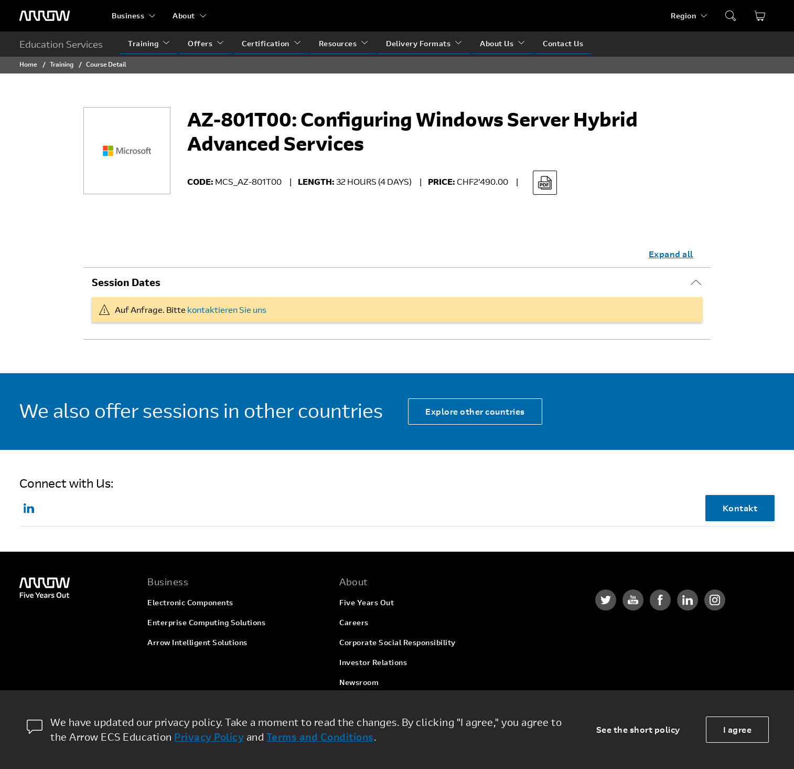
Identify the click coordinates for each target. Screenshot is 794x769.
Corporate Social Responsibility (397, 642)
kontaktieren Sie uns (226, 309)
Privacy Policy (209, 736)
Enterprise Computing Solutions (206, 622)
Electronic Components (190, 602)
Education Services (61, 44)
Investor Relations (373, 662)
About (184, 15)
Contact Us (563, 43)
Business (128, 15)
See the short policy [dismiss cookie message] (638, 729)
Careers (354, 622)
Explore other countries (475, 411)
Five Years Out (366, 602)
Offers (200, 43)
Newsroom (359, 682)
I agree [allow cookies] (737, 729)
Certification (265, 43)
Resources (338, 43)
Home (28, 64)
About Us (496, 43)
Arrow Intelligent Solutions (197, 642)
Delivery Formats (418, 43)
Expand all (671, 253)
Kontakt (740, 507)
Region (683, 15)
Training (143, 43)
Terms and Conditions (320, 736)
